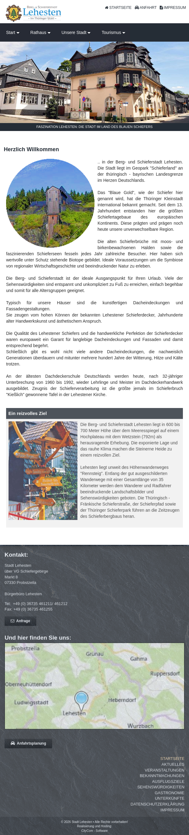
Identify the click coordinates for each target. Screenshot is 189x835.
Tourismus (111, 32)
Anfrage (20, 623)
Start (10, 32)
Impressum (172, 812)
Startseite (172, 761)
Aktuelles (173, 767)
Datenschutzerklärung (157, 806)
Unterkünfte (169, 801)
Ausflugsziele (168, 784)
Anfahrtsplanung (28, 746)
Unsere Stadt (74, 32)
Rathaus (38, 32)
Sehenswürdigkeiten (160, 789)
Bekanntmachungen (162, 778)
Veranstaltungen (164, 772)
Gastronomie (169, 795)
